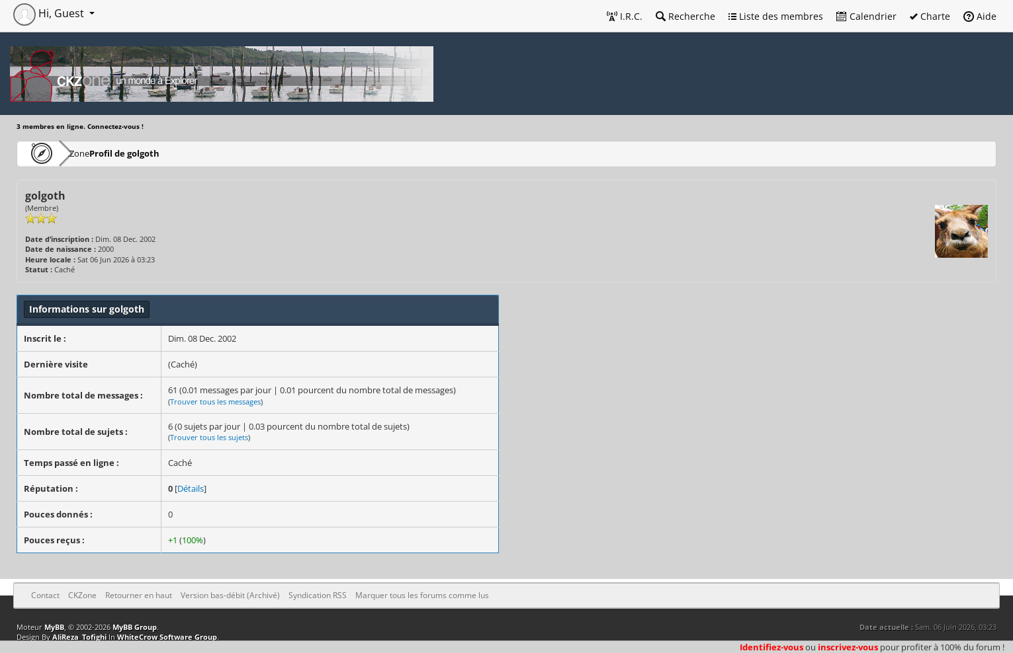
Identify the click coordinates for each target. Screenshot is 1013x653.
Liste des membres (775, 16)
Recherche (685, 16)
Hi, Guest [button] (50, 13)
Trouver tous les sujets (209, 437)
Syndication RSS (317, 595)
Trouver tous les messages (215, 401)
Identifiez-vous (771, 647)
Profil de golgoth (164, 153)
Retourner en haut (138, 595)
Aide (979, 16)
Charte (930, 16)
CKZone (93, 153)
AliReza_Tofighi (79, 637)
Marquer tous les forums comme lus (422, 595)
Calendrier (866, 16)
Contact (45, 595)
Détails (190, 488)
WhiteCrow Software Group (167, 637)
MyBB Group (134, 627)
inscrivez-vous (848, 647)
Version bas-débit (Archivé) (230, 595)
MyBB (54, 627)
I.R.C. (624, 16)
